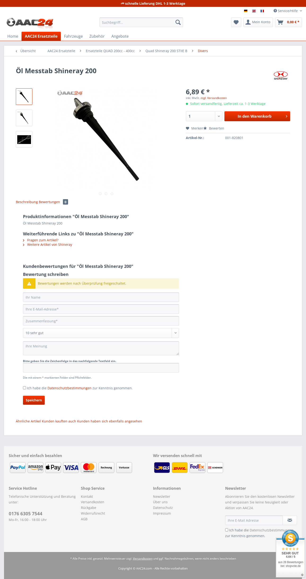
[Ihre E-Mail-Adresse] (101, 309)
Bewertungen (53, 202)
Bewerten (213, 128)
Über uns (160, 502)
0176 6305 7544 (25, 514)
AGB (84, 519)
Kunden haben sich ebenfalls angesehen (109, 421)
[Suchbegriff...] (141, 22)
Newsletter (161, 496)
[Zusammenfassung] (101, 321)
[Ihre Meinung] (101, 348)
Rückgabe (88, 507)
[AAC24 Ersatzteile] (41, 36)
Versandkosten (92, 502)
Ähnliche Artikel (28, 421)
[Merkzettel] (236, 22)
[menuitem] (141, 24)
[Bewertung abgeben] (101, 333)
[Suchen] (178, 22)
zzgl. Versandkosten (214, 98)
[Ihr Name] (101, 297)
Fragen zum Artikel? (40, 240)
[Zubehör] (97, 36)
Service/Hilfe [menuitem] (286, 11)
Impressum (162, 513)
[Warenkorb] (288, 22)
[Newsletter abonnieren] (290, 520)
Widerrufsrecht (93, 513)
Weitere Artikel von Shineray (47, 244)
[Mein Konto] (258, 22)
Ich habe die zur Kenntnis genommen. (80, 388)
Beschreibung (27, 202)
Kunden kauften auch (59, 421)
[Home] (13, 36)
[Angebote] (120, 36)
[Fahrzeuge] (73, 36)
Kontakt (87, 496)
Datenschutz (163, 507)
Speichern (34, 400)
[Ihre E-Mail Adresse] (254, 520)
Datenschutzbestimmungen (70, 388)
